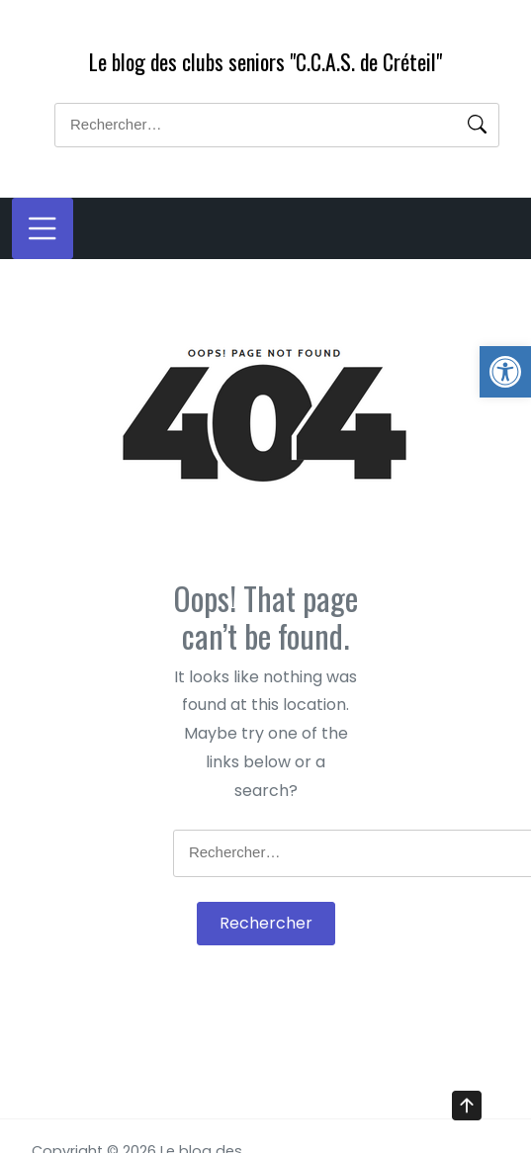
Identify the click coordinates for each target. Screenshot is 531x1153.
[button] (505, 372)
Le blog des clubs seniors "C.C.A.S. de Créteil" (265, 61)
